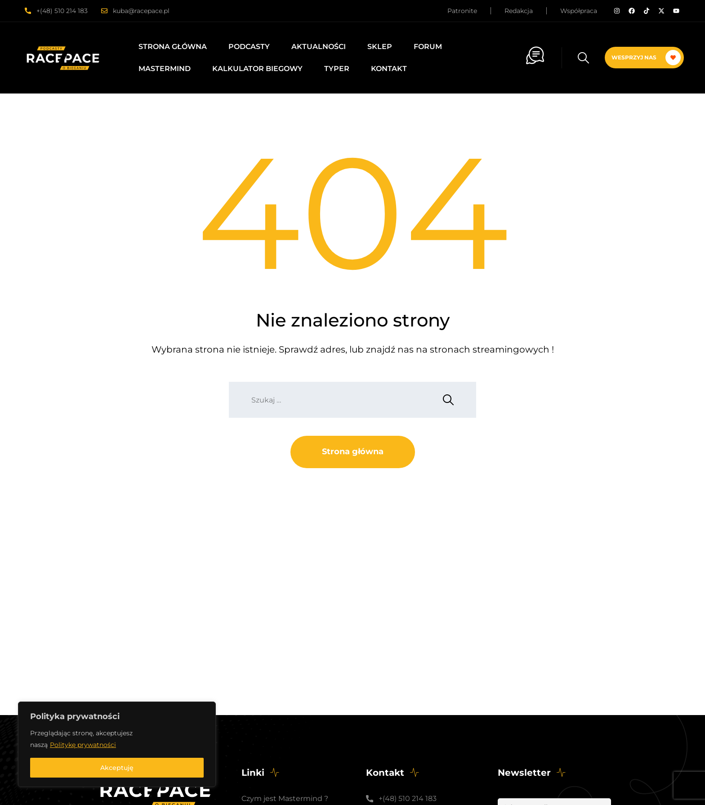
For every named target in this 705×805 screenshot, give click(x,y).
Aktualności (318, 46)
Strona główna (172, 46)
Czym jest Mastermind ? (284, 798)
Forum (428, 46)
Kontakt (389, 68)
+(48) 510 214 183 (62, 11)
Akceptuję (117, 768)
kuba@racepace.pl (141, 11)
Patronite (462, 11)
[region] (117, 744)
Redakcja (518, 11)
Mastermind (164, 68)
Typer (336, 68)
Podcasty (249, 46)
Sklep (379, 46)
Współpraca (578, 11)
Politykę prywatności (83, 745)
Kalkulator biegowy (257, 68)
